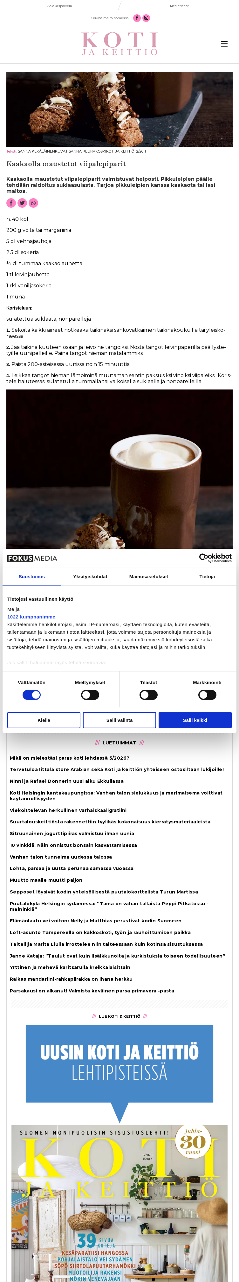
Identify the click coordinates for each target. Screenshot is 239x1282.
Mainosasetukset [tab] (148, 576)
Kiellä (44, 720)
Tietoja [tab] (207, 576)
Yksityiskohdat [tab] (90, 576)
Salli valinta (119, 720)
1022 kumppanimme (31, 616)
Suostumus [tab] (32, 576)
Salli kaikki (195, 720)
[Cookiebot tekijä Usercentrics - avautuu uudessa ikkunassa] (204, 558)
